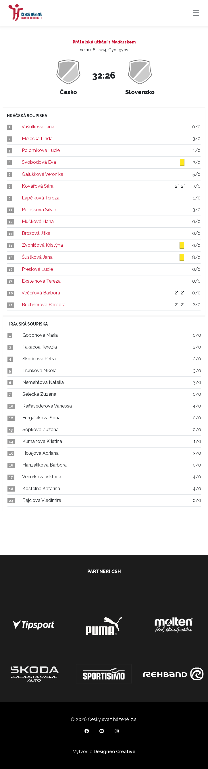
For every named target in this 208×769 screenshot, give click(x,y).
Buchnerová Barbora (44, 304)
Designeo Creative (114, 751)
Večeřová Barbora (41, 293)
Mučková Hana (38, 221)
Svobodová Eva (39, 162)
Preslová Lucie (37, 269)
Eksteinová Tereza (41, 281)
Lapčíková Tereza (40, 198)
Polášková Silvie (39, 209)
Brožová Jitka (36, 233)
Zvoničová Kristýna (42, 245)
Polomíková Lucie (41, 150)
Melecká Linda (37, 138)
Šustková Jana (37, 257)
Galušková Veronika (42, 174)
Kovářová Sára (37, 186)
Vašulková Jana (38, 127)
